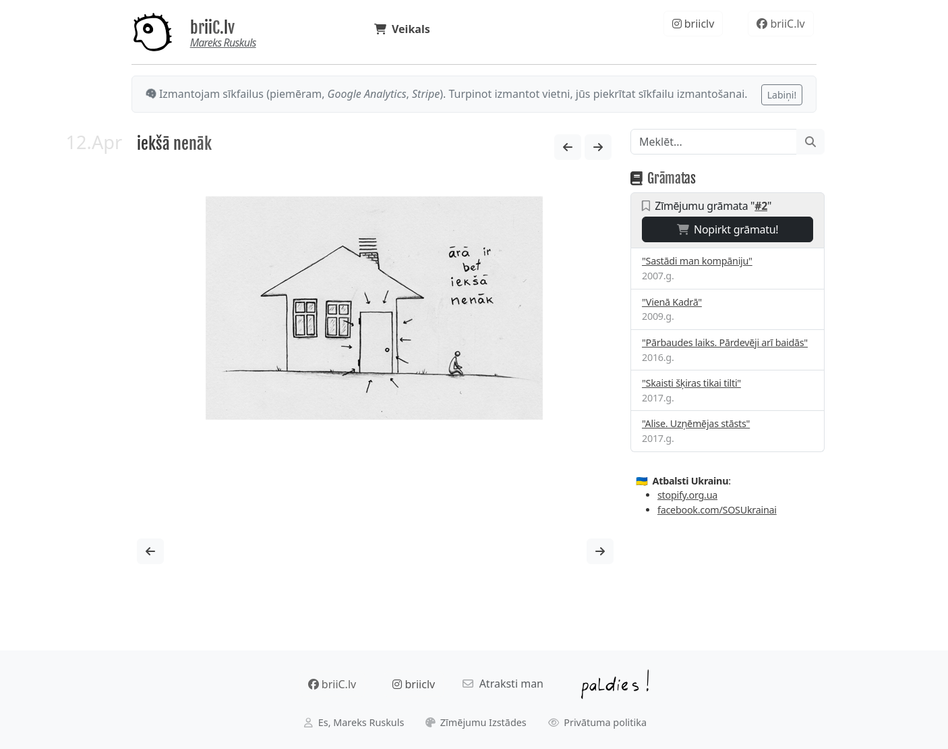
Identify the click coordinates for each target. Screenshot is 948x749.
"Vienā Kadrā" (672, 302)
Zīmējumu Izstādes (476, 722)
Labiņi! (781, 94)
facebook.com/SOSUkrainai (717, 509)
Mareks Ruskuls (223, 42)
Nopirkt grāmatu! (728, 229)
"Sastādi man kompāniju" (697, 260)
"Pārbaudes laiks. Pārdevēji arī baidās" (725, 342)
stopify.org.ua (687, 495)
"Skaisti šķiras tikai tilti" (691, 383)
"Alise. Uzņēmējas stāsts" (696, 423)
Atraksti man (503, 683)
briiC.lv (212, 28)
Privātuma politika (597, 722)
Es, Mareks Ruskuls (354, 722)
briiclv (693, 23)
